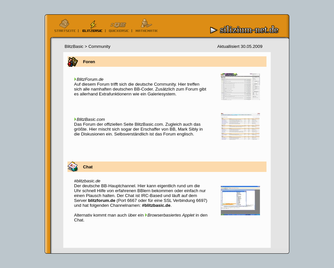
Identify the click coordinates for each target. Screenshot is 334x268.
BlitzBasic (74, 46)
